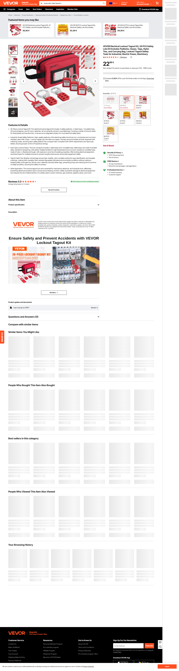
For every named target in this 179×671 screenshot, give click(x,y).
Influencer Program (50, 654)
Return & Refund (14, 647)
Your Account (13, 654)
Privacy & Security (84, 651)
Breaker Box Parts (65, 15)
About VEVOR (83, 644)
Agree (167, 666)
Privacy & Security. (88, 666)
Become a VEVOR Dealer (52, 657)
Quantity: (106, 93)
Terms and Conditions (86, 647)
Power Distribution (27, 15)
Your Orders (12, 651)
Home (10, 15)
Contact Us (12, 644)
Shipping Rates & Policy (16, 657)
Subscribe (149, 646)
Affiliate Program (49, 651)
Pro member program (51, 647)
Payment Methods (14, 661)
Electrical (17, 15)
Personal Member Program (53, 644)
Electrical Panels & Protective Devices (47, 15)
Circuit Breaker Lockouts (81, 15)
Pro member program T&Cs (88, 654)
